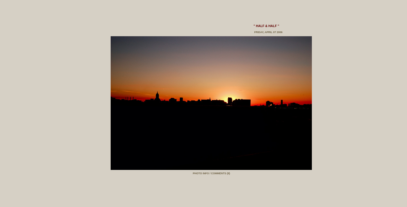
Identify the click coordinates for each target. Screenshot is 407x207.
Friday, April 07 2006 (268, 32)
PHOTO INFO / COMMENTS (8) (211, 173)
